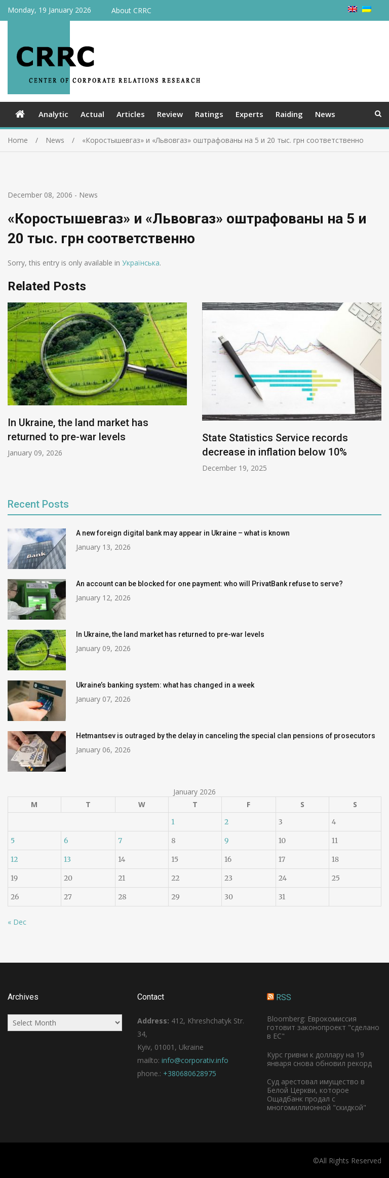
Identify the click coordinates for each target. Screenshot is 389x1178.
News (325, 114)
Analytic (53, 114)
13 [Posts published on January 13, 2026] (67, 859)
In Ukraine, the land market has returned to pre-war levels (170, 634)
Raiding (289, 114)
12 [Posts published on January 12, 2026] (14, 859)
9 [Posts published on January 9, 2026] (226, 840)
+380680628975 (189, 1073)
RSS (283, 997)
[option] (97, 380)
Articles (130, 114)
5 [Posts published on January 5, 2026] (13, 840)
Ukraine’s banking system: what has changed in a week (165, 685)
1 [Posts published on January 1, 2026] (172, 821)
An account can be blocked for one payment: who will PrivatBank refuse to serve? (209, 584)
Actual (92, 114)
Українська (141, 263)
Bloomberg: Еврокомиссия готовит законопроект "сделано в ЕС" (323, 1027)
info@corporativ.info (195, 1060)
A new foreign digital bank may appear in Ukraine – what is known (183, 533)
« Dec (17, 922)
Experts (249, 114)
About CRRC (131, 10)
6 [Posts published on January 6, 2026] (66, 840)
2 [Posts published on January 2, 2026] (226, 821)
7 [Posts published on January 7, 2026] (120, 840)
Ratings (209, 114)
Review (170, 114)
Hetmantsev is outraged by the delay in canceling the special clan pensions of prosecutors (225, 736)
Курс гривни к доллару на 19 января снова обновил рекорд (319, 1059)
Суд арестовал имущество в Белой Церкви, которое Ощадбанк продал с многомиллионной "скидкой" (316, 1094)
